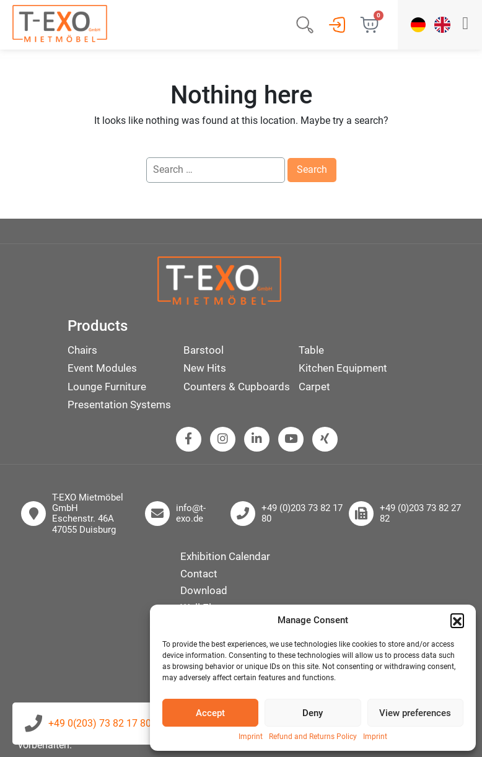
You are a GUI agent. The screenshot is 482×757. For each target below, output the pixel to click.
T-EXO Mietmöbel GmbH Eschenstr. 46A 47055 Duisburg (87, 513)
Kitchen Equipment (343, 368)
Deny (312, 713)
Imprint (251, 737)
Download (203, 590)
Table (311, 350)
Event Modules (102, 368)
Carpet (314, 386)
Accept (210, 713)
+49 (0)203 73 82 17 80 (302, 513)
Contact (198, 573)
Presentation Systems (119, 404)
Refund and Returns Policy (313, 737)
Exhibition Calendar (225, 556)
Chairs (82, 350)
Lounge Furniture (107, 386)
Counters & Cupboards (236, 386)
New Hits (204, 368)
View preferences (415, 713)
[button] (457, 620)
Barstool (203, 350)
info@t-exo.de (191, 513)
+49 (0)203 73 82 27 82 (420, 513)
